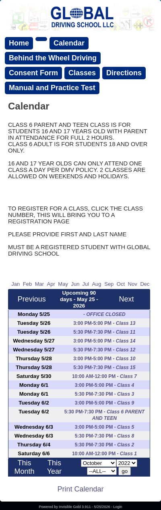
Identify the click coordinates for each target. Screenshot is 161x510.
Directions (124, 73)
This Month (24, 467)
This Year (54, 467)
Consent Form (33, 73)
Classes (82, 73)
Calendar (69, 43)
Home (19, 43)
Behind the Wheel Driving (53, 58)
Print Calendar (80, 489)
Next (126, 299)
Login (118, 507)
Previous (32, 299)
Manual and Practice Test (52, 88)
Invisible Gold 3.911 (75, 507)
